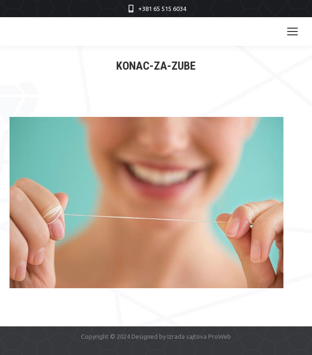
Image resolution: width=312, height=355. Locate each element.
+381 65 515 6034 (162, 8)
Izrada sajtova (187, 336)
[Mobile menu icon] (292, 31)
